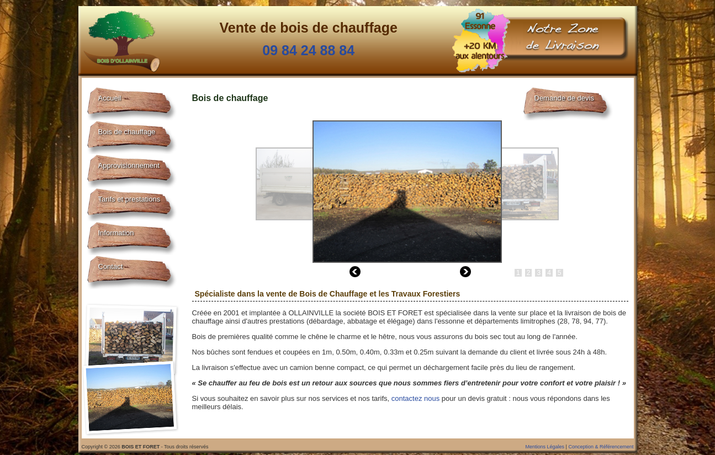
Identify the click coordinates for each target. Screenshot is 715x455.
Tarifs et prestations (129, 199)
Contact (110, 266)
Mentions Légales (545, 446)
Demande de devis (564, 98)
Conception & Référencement (600, 446)
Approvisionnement (129, 165)
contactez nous (415, 398)
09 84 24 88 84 (308, 50)
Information (116, 233)
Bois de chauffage (127, 132)
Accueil (109, 98)
